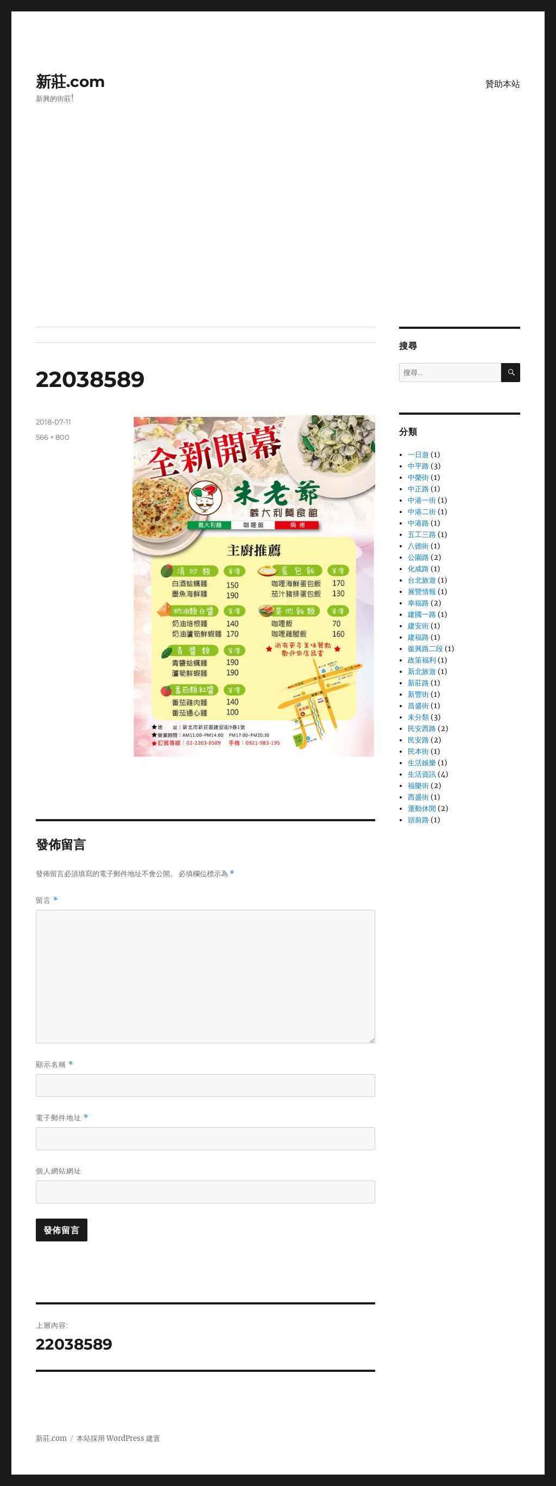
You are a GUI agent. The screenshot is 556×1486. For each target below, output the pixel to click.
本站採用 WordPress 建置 (118, 1438)
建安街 (418, 625)
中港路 (418, 523)
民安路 (418, 740)
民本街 (418, 751)
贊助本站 (502, 84)
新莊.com (70, 81)
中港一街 (422, 500)
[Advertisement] (280, 246)
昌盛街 (418, 705)
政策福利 (422, 660)
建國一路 (422, 614)
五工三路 (422, 534)
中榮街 (418, 477)
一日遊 (418, 454)
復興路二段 (425, 648)
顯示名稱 (54, 1064)
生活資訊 (422, 774)
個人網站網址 (58, 1170)
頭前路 (418, 820)
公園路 (418, 557)
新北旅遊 (422, 671)
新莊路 (418, 683)
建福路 (418, 637)
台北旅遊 (422, 580)
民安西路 (422, 728)
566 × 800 (53, 437)
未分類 (418, 717)
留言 (47, 900)
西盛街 (418, 797)
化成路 (418, 568)
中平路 (418, 466)
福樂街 (418, 785)
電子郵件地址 (62, 1117)
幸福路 (418, 603)
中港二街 (422, 511)
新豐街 (418, 694)
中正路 (418, 489)
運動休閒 (422, 808)
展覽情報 (422, 591)
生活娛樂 (422, 762)
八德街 (418, 546)
